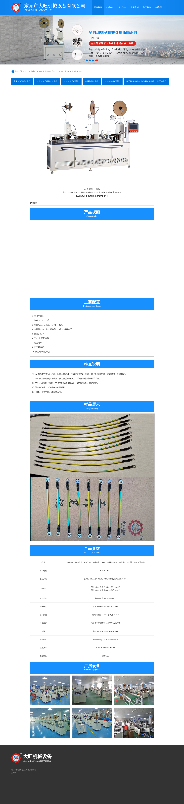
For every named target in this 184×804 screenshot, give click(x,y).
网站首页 (98, 7)
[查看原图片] (89, 189)
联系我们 (159, 7)
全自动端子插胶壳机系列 (47, 81)
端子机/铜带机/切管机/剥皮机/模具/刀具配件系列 (146, 81)
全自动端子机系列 (71, 81)
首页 (24, 71)
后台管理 (32, 770)
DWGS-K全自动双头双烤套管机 (70, 71)
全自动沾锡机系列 (112, 81)
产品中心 (110, 7)
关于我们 (147, 7)
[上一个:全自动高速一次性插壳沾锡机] (77, 192)
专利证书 (122, 7)
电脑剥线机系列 (91, 81)
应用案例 (135, 7)
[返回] (97, 189)
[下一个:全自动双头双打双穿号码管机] (107, 192)
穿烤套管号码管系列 (47, 71)
